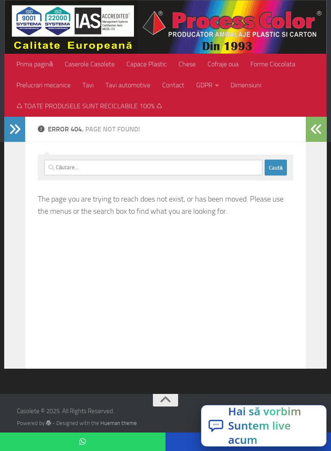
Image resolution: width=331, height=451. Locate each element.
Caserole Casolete (90, 64)
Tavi (88, 85)
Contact (173, 85)
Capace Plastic (146, 64)
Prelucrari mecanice (43, 85)
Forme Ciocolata (272, 64)
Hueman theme (118, 423)
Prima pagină (34, 64)
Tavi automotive (127, 85)
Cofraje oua (223, 64)
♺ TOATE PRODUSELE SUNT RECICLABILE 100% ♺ (89, 106)
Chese (187, 64)
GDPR (204, 85)
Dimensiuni (246, 85)
